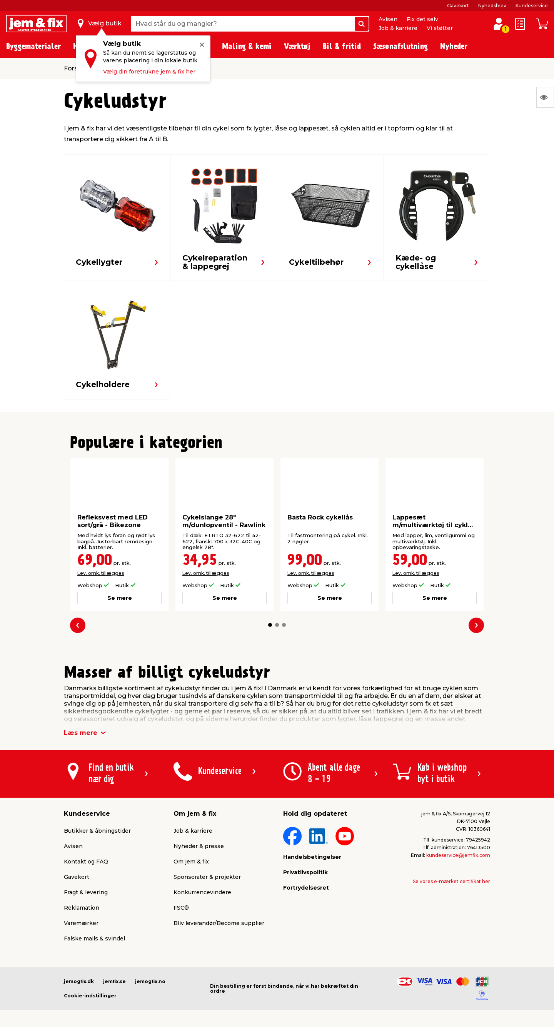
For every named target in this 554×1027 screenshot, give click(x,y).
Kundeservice (532, 5)
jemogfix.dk (79, 981)
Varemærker (81, 923)
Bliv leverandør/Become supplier (219, 923)
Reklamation (81, 907)
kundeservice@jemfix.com (458, 855)
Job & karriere (398, 28)
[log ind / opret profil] (498, 24)
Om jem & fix (191, 861)
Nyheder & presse (199, 846)
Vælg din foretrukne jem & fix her (149, 71)
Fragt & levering (86, 892)
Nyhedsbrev (492, 5)
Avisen (388, 19)
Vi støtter (440, 28)
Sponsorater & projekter (207, 876)
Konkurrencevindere (202, 892)
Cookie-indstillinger (90, 995)
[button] (270, 625)
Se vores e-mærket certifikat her (451, 881)
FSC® (181, 907)
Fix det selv (422, 19)
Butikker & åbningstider (97, 830)
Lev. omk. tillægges (100, 573)
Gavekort (458, 5)
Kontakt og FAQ (86, 861)
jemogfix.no (150, 981)
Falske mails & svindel (94, 938)
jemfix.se (114, 981)
